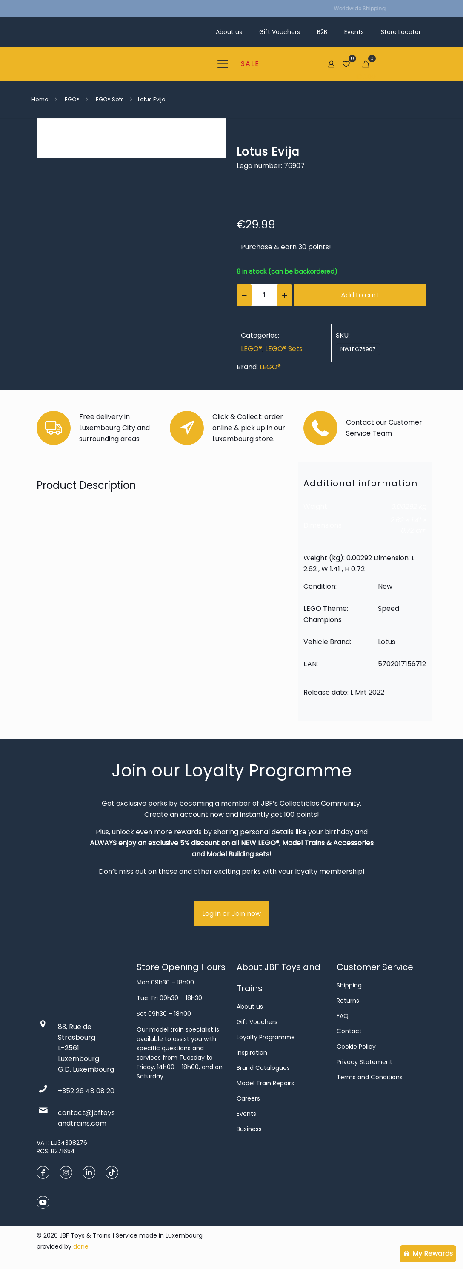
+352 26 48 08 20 (86, 1091)
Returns (348, 1000)
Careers (248, 1098)
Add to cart (360, 295)
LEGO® (71, 99)
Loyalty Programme (266, 1037)
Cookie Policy (356, 1046)
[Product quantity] (264, 295)
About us (250, 1006)
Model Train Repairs (265, 1083)
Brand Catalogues (263, 1068)
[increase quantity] (284, 295)
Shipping (349, 985)
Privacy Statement (364, 1062)
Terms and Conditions (370, 1077)
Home (40, 99)
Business (249, 1129)
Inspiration (252, 1052)
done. (81, 1246)
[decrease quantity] (244, 295)
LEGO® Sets (109, 99)
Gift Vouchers (257, 1022)
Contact (349, 1031)
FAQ (343, 1016)
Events (246, 1113)
